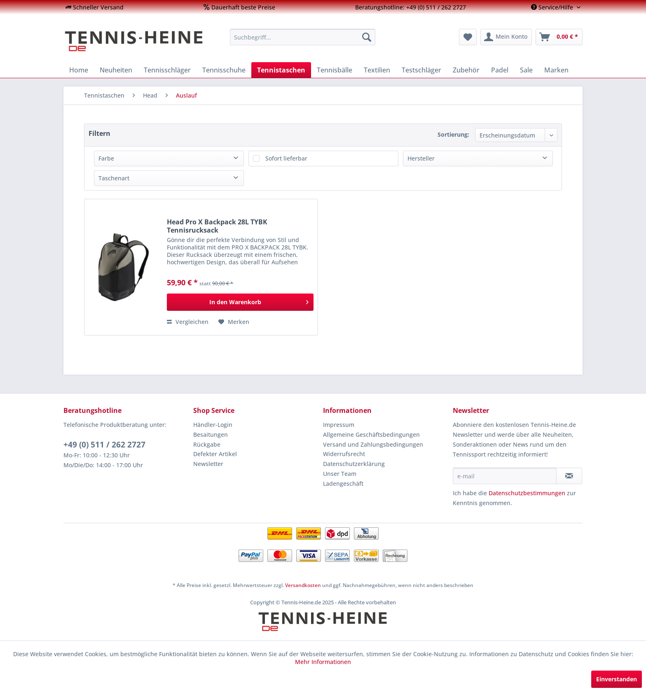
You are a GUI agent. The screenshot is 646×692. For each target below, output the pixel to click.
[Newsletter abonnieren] (569, 476)
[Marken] (556, 70)
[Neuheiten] (116, 70)
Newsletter (208, 464)
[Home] (78, 70)
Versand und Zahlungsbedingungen (373, 444)
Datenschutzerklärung (354, 464)
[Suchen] (366, 37)
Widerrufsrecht (344, 454)
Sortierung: (453, 134)
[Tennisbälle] (334, 70)
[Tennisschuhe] (224, 70)
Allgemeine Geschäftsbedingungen (371, 434)
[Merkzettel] (468, 37)
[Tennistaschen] (281, 70)
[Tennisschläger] (167, 70)
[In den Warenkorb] (240, 302)
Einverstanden (616, 679)
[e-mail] (505, 476)
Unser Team (339, 474)
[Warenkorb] (559, 37)
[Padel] (499, 70)
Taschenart (113, 178)
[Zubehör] (466, 70)
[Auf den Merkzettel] (233, 322)
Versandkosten (303, 585)
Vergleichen (187, 322)
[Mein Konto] (506, 37)
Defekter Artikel (215, 454)
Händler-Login (212, 425)
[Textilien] (377, 70)
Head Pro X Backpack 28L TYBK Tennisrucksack (217, 226)
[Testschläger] (421, 70)
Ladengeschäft (343, 483)
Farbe (106, 158)
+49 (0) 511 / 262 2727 (104, 444)
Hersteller (421, 158)
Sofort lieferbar (286, 158)
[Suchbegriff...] (302, 37)
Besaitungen (210, 434)
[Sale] (526, 70)
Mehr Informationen (323, 662)
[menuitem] (94, 7)
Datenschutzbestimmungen (527, 493)
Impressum (338, 425)
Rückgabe (206, 444)
